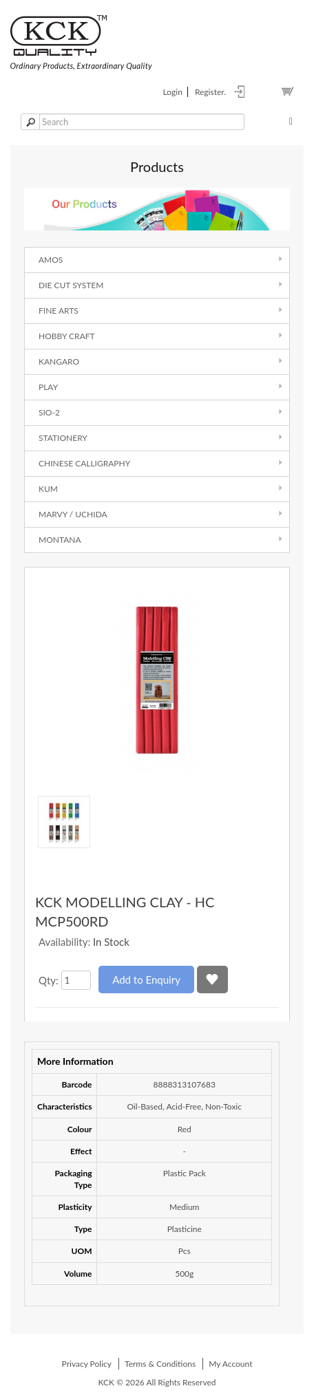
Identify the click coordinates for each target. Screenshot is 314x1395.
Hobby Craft (67, 336)
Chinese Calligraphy (84, 463)
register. (210, 92)
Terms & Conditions (160, 1364)
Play (48, 387)
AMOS (51, 260)
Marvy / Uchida (73, 514)
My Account (230, 1364)
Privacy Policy (87, 1364)
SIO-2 (49, 412)
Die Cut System (71, 285)
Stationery (63, 438)
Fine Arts (58, 310)
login (172, 92)
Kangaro (59, 361)
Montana (60, 539)
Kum (48, 489)
